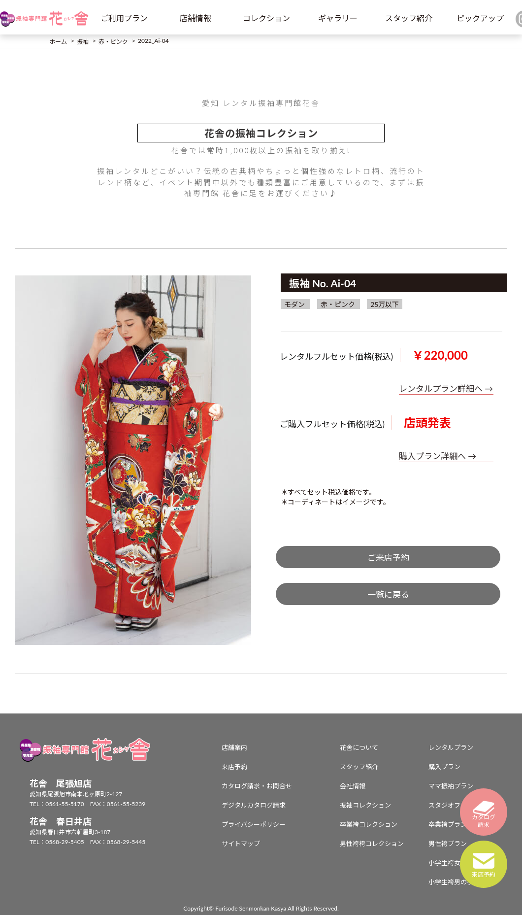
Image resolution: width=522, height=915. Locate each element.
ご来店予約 (388, 557)
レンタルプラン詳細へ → (446, 388)
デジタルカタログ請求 (254, 805)
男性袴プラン (447, 843)
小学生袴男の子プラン (460, 882)
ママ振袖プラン (450, 786)
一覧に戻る (388, 594)
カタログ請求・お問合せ (257, 786)
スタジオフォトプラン (460, 805)
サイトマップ (241, 843)
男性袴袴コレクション (372, 843)
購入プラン (444, 767)
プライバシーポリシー (254, 824)
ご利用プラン (124, 18)
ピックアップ (480, 18)
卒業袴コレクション (368, 824)
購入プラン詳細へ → (437, 456)
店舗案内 (234, 747)
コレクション (266, 18)
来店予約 (234, 767)
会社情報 (352, 786)
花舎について (359, 747)
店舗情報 (195, 18)
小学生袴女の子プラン (460, 863)
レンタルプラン (450, 747)
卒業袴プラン (447, 824)
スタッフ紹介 (408, 18)
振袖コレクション (365, 805)
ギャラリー (338, 18)
